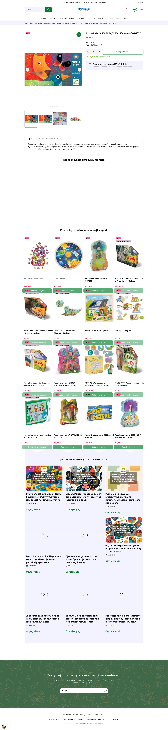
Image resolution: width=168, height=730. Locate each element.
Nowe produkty (79, 714)
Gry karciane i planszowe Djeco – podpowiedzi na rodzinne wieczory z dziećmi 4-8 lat (123, 548)
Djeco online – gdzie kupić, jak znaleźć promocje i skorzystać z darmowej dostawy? (82, 559)
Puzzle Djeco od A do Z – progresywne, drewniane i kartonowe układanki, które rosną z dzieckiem (122, 498)
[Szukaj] (35, 9)
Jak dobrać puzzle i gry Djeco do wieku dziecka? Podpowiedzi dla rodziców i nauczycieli (42, 618)
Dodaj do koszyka (123, 51)
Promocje (67, 714)
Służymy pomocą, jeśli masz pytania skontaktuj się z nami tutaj (84, 2)
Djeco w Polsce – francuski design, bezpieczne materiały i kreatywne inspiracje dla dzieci (84, 496)
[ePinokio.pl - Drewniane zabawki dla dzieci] (84, 9)
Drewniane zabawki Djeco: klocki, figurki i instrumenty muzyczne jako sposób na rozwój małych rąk (43, 496)
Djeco (93, 42)
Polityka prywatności (76, 719)
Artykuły (116, 719)
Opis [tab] (30, 138)
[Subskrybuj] (106, 691)
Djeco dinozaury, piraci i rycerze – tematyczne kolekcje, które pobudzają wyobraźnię (43, 559)
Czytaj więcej (33, 509)
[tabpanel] (53, 69)
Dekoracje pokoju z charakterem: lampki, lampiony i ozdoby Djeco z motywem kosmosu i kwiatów (122, 618)
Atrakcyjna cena (122, 18)
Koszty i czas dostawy (57, 719)
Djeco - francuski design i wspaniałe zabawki (84, 459)
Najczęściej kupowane (96, 714)
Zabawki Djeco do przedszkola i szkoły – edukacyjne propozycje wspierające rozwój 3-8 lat (82, 618)
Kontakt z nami (104, 719)
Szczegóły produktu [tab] (49, 138)
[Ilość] (93, 51)
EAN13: (88, 45)
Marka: (88, 42)
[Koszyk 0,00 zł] (138, 9)
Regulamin (91, 719)
